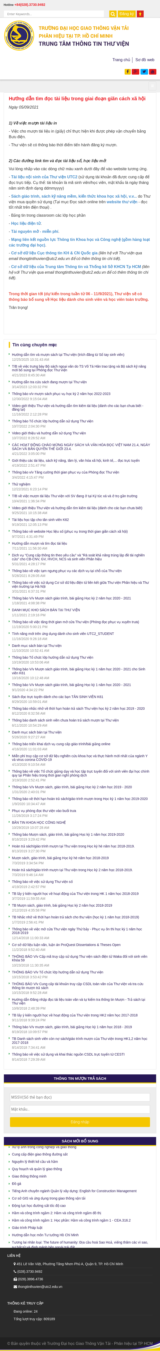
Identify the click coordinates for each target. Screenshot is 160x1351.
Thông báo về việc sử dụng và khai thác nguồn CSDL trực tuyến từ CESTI (68, 1054)
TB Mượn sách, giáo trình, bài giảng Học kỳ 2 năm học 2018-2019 (62, 905)
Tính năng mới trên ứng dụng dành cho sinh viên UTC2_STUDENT (63, 634)
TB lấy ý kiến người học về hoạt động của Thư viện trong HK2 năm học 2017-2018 (75, 1015)
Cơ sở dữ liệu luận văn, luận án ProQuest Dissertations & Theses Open (66, 945)
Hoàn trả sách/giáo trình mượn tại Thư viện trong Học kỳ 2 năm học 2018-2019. (72, 870)
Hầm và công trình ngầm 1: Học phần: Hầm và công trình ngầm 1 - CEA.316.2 (71, 1219)
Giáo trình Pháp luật (27, 1226)
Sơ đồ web (144, 60)
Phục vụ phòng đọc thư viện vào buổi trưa (44, 811)
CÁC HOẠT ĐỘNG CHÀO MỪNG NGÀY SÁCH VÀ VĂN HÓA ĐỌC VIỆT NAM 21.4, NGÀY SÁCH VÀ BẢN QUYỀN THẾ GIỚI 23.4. (81, 446)
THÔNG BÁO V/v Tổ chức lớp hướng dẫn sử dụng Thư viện (57, 972)
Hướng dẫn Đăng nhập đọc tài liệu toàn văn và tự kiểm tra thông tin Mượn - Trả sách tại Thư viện (78, 1001)
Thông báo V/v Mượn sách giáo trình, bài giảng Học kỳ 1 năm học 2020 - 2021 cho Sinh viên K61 (78, 671)
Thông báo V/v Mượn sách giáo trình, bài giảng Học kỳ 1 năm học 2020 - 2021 (71, 685)
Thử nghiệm (21, 484)
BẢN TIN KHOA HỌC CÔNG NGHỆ (39, 822)
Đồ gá (16, 1182)
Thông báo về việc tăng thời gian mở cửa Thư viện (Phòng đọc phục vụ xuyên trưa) (75, 622)
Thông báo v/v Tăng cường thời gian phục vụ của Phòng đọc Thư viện (65, 472)
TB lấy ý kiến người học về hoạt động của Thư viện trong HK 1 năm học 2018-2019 (75, 894)
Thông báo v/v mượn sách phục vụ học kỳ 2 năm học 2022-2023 (61, 394)
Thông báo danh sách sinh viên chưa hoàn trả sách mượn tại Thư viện (65, 720)
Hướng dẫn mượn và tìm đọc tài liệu (39, 543)
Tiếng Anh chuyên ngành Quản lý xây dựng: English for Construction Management (74, 1189)
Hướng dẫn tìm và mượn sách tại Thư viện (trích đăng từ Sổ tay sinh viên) (68, 355)
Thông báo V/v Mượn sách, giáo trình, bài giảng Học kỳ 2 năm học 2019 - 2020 (72, 787)
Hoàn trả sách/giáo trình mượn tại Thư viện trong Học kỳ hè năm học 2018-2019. (73, 846)
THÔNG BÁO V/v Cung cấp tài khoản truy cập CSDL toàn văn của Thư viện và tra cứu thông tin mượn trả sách (77, 986)
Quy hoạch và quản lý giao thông (37, 1167)
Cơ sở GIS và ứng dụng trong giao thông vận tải (48, 1197)
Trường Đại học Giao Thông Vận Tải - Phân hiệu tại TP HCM (100, 1343)
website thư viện (122, 202)
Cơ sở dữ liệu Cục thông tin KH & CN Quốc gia (54, 253)
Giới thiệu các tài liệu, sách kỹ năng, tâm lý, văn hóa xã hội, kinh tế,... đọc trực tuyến (76, 460)
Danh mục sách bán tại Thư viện (36, 646)
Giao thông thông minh (29, 1175)
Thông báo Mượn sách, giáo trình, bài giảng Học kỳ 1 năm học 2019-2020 (68, 834)
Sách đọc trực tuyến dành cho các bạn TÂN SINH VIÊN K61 (57, 697)
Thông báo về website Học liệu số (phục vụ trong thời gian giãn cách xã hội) (70, 531)
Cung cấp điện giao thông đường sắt (40, 1153)
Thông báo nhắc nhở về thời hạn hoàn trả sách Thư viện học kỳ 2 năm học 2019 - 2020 (78, 708)
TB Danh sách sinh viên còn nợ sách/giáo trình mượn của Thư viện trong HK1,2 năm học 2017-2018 (79, 1040)
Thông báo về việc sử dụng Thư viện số (42, 882)
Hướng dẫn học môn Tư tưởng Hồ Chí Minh (45, 1233)
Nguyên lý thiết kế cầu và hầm (35, 1160)
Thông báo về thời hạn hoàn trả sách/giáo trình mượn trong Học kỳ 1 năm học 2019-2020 (80, 799)
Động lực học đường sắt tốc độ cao (39, 1204)
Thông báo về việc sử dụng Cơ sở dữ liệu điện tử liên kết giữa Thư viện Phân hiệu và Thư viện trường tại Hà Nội (80, 584)
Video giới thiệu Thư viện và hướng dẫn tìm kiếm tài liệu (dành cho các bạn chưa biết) (77, 508)
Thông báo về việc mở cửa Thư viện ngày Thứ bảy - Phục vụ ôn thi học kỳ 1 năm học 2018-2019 (77, 931)
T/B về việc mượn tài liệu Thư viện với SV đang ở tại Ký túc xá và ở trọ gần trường (74, 496)
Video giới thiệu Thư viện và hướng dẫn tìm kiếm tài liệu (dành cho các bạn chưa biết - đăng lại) (77, 407)
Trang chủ (121, 60)
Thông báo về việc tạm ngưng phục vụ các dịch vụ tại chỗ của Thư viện (67, 571)
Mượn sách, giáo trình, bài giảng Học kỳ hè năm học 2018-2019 (60, 858)
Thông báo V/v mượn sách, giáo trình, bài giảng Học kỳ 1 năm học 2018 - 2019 (72, 1027)
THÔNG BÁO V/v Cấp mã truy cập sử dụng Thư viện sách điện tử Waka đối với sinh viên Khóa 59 (79, 958)
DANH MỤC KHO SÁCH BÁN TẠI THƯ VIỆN (46, 610)
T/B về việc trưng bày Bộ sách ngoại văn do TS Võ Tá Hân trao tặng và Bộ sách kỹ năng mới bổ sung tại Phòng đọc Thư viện (79, 368)
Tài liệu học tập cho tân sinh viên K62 (40, 520)
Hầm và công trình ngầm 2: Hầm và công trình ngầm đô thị (56, 1211)
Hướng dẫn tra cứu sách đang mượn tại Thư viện (49, 382)
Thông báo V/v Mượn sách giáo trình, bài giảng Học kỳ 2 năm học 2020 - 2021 (71, 598)
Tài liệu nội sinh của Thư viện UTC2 (44, 177)
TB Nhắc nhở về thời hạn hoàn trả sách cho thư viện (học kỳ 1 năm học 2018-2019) (75, 917)
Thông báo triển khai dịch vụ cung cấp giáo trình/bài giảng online (61, 744)
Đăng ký (127, 14)
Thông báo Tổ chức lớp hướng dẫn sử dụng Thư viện (52, 421)
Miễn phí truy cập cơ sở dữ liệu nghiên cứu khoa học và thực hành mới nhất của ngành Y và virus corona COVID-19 (80, 758)
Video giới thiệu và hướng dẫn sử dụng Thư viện (49, 433)
